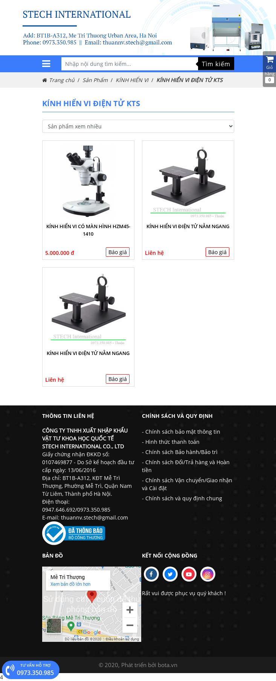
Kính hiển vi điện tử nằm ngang (187, 226)
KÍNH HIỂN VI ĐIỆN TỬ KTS (189, 80)
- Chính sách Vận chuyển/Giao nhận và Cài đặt (187, 484)
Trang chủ (62, 80)
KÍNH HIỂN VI (132, 80)
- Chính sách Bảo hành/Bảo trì (180, 452)
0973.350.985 (30, 670)
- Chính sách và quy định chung (182, 498)
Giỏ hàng (269, 69)
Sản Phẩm (95, 80)
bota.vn (167, 665)
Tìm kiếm (216, 63)
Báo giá (117, 252)
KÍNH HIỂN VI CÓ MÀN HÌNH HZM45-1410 (88, 230)
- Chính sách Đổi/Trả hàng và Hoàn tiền (186, 466)
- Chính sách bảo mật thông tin (181, 431)
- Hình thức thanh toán (171, 441)
